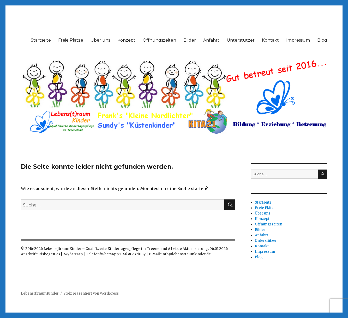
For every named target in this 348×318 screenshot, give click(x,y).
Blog (322, 40)
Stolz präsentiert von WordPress (91, 293)
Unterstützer (241, 40)
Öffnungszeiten (159, 40)
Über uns (100, 40)
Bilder (189, 40)
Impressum (298, 40)
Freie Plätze (70, 40)
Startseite (41, 40)
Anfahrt (211, 40)
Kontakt (270, 40)
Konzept (126, 40)
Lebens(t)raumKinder (40, 293)
